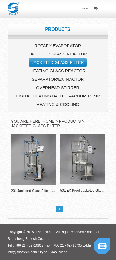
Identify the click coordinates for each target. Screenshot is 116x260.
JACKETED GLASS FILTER (58, 62)
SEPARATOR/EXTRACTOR (58, 79)
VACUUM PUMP (84, 96)
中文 (85, 8)
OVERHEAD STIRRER (57, 87)
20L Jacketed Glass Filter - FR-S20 (33, 191)
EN (96, 8)
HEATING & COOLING (57, 104)
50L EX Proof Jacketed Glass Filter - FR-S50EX (82, 190)
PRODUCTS (70, 121)
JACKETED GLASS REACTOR (57, 54)
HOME (48, 121)
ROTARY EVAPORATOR (57, 45)
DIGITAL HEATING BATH (39, 96)
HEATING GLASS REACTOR (57, 70)
